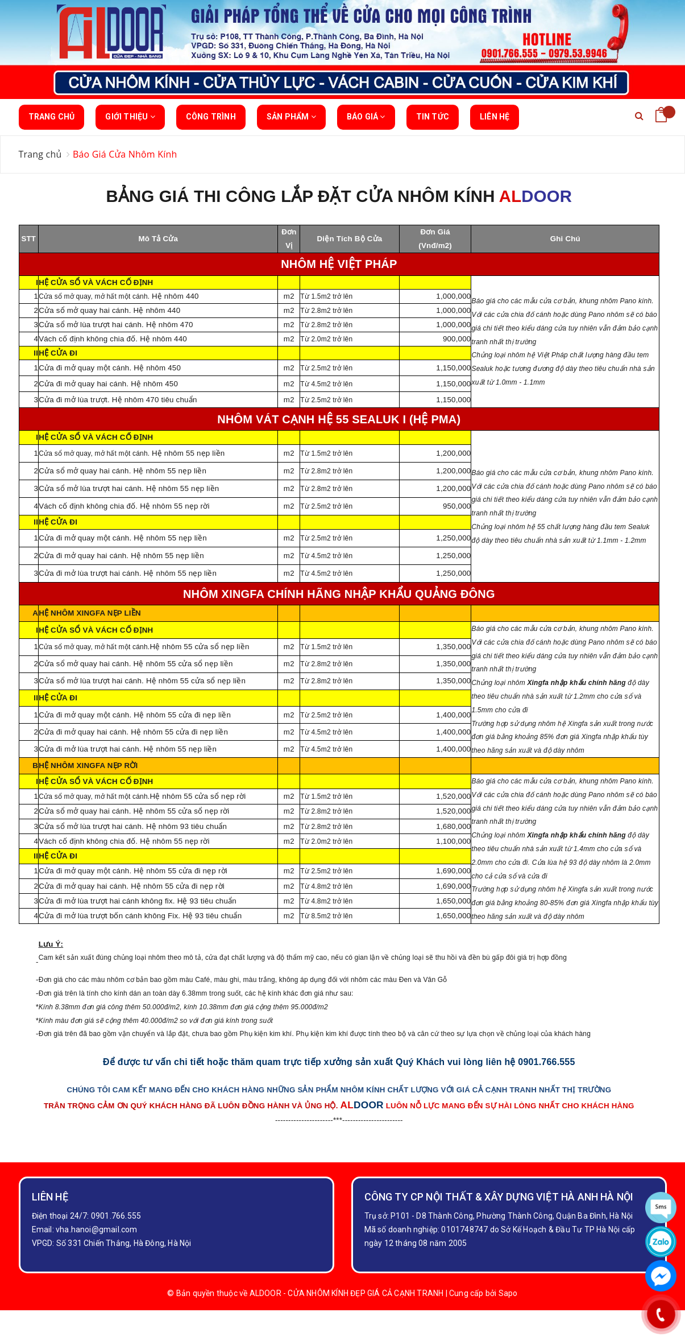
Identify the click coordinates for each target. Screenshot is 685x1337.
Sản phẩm (291, 121)
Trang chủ (51, 116)
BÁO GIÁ (366, 121)
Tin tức (432, 116)
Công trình (211, 116)
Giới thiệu (130, 121)
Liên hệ (494, 116)
